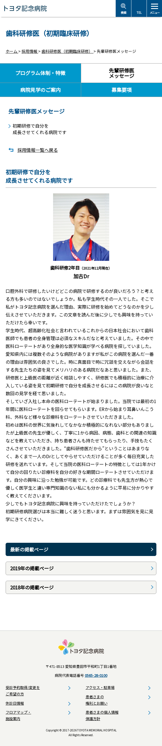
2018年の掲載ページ (32, 587)
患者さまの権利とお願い (97, 700)
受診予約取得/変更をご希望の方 (23, 691)
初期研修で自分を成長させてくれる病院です (40, 129)
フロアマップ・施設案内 (18, 715)
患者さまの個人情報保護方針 (102, 715)
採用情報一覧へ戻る (37, 149)
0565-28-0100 (96, 675)
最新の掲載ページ (29, 549)
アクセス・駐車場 (100, 687)
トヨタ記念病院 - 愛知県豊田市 (57, 8)
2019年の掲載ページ (32, 568)
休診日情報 (15, 703)
